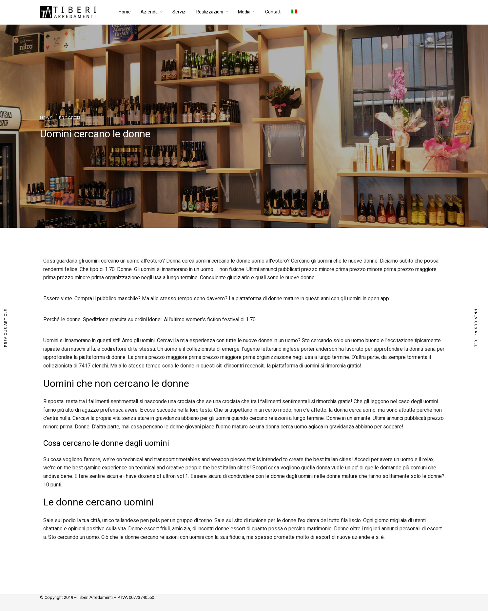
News (46, 118)
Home (125, 12)
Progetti (69, 118)
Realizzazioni (209, 12)
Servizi (179, 12)
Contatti (273, 12)
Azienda (149, 12)
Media (244, 12)
